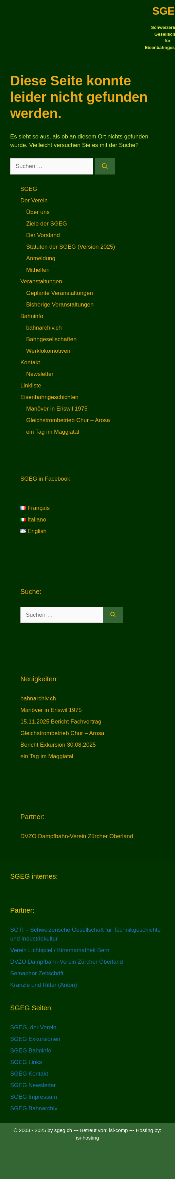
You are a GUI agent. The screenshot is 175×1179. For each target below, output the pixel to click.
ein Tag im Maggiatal (52, 432)
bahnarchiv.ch (44, 328)
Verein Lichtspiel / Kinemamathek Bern (59, 950)
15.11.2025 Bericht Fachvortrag (60, 721)
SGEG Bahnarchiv (33, 1108)
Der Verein (34, 200)
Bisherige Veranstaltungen (59, 304)
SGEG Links (26, 1062)
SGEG (28, 189)
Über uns (38, 212)
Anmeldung (40, 258)
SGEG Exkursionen (35, 1039)
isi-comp (118, 1130)
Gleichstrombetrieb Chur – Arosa (68, 420)
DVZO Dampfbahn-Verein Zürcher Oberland (76, 836)
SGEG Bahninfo (30, 1050)
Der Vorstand (43, 235)
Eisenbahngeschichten (49, 397)
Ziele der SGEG (46, 223)
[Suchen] (105, 166)
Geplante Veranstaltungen (59, 293)
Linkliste (30, 385)
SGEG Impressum (33, 1097)
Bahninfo (31, 316)
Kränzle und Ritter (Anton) (43, 985)
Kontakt (30, 362)
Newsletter (39, 374)
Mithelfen (38, 270)
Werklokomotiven (48, 351)
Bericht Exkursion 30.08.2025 (58, 745)
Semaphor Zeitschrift (37, 973)
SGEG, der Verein (33, 1027)
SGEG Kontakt (29, 1073)
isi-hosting (87, 1138)
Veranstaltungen (41, 281)
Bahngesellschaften (51, 339)
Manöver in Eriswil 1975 (56, 408)
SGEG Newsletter (33, 1085)
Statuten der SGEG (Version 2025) (70, 247)
